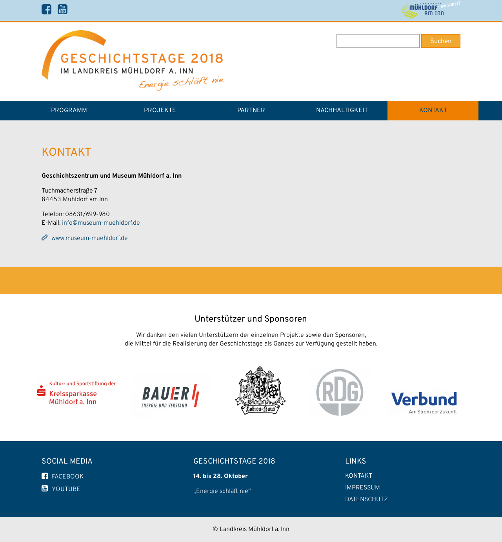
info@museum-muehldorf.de (101, 223)
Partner (251, 111)
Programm (69, 111)
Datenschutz (366, 500)
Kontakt (433, 111)
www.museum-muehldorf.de (89, 238)
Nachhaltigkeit (342, 111)
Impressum (362, 488)
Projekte (160, 111)
